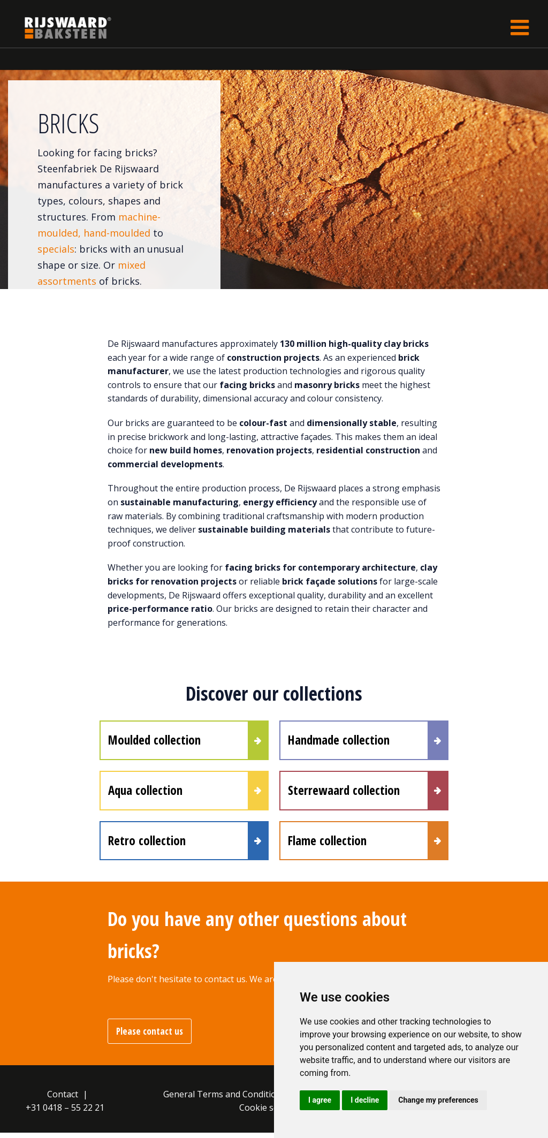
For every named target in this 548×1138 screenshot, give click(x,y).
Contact (62, 1099)
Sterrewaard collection (344, 792)
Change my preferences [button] (438, 1100)
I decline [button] (365, 1100)
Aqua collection (145, 792)
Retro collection (147, 844)
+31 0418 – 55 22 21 (65, 1113)
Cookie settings (270, 1113)
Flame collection (327, 844)
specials (55, 248)
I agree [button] (319, 1100)
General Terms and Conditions (224, 1099)
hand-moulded (118, 232)
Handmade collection (339, 740)
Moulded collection (154, 740)
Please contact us (149, 1036)
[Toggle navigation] (519, 27)
